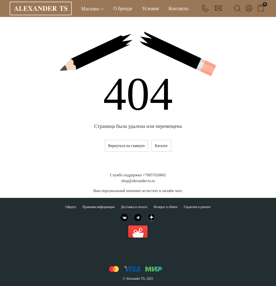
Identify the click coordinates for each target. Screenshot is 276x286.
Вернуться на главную (126, 146)
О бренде (122, 8)
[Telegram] (138, 217)
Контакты (179, 8)
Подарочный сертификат (138, 234)
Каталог (161, 146)
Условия (150, 8)
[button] (206, 10)
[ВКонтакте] (124, 217)
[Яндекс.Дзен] (151, 217)
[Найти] (237, 8)
